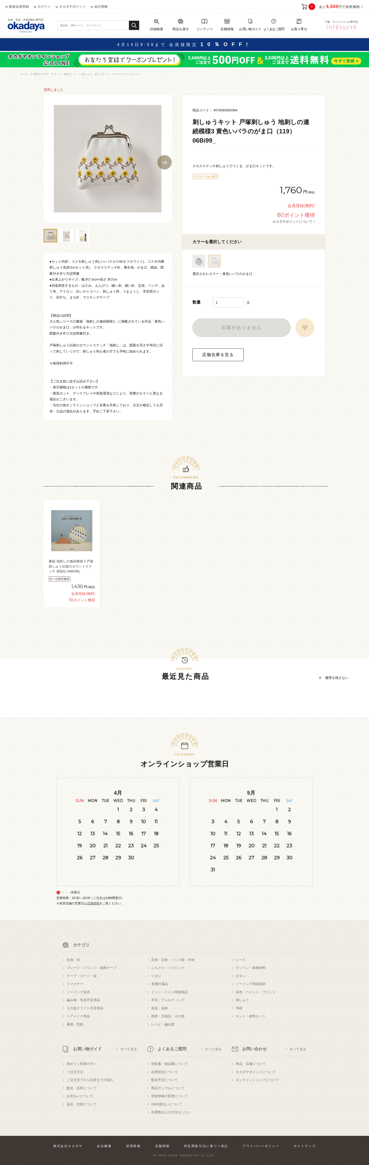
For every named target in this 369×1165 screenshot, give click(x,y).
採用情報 (133, 1146)
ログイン (44, 6)
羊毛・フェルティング (167, 1000)
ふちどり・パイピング (167, 968)
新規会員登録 (19, 6)
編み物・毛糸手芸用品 (83, 1000)
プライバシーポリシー (260, 1146)
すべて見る (128, 1049)
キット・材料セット (251, 1016)
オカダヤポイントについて (256, 1072)
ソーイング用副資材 (251, 984)
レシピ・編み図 (163, 1024)
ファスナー (75, 984)
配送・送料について (82, 1088)
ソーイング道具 (78, 992)
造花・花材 (159, 1008)
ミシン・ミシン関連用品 (169, 992)
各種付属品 (159, 984)
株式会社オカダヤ (68, 1146)
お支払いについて (80, 1096)
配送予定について (164, 1080)
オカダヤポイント (72, 6)
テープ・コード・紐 (82, 976)
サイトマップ (305, 1146)
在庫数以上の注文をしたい (171, 1112)
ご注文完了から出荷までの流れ (90, 1080)
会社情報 (101, 6)
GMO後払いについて (166, 1104)
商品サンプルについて (167, 1088)
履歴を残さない (336, 678)
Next (164, 162)
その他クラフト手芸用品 (85, 1008)
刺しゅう (242, 1000)
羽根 (239, 1008)
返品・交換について (82, 1104)
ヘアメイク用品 (78, 1016)
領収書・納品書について (169, 1064)
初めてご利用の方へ (82, 1064)
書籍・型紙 (75, 1024)
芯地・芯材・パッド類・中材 (172, 960)
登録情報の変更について (169, 1096)
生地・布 (73, 960)
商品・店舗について (251, 1064)
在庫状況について (164, 1072)
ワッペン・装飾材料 (251, 968)
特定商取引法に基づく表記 (206, 1146)
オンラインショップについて (257, 1080)
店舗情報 (93, 903)
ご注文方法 (75, 1072)
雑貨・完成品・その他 (167, 1016)
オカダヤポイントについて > (293, 221)
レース (241, 960)
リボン (156, 976)
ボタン (241, 976)
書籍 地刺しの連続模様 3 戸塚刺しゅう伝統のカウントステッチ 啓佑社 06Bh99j (71, 566)
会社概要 (104, 1146)
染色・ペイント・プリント (256, 992)
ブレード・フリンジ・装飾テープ (92, 968)
